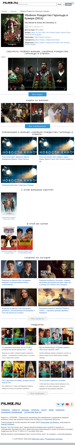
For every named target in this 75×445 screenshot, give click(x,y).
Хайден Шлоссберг (53, 40)
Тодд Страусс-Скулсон (42, 37)
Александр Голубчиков (50, 422)
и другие (38, 34)
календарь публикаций (11, 412)
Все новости (37, 319)
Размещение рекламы (54, 439)
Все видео (37, 94)
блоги (44, 410)
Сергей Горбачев (7, 424)
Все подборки (37, 393)
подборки (60, 410)
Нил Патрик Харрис (53, 32)
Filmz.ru (39, 419)
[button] (71, 113)
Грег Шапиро (64, 42)
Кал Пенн (41, 32)
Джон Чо (34, 32)
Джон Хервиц (40, 40)
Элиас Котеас (29, 34)
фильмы (25, 410)
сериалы (35, 410)
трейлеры (5, 410)
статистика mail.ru (33, 412)
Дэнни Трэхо (65, 32)
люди (51, 410)
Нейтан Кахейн (30, 44)
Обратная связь (38, 439)
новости (16, 410)
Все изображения (37, 126)
